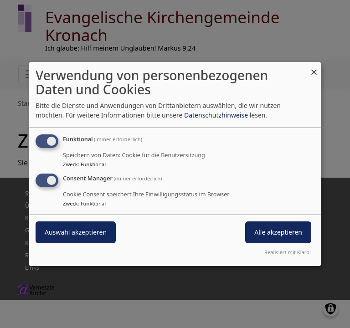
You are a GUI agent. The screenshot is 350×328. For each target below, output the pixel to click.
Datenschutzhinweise (216, 115)
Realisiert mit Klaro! (287, 252)
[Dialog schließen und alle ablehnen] (314, 67)
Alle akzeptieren (278, 232)
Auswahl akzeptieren (76, 232)
